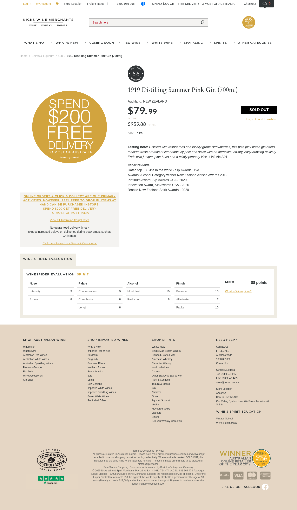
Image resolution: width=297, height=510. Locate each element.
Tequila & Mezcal (161, 383)
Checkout (250, 3)
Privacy (160, 450)
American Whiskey (162, 359)
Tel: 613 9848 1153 (226, 374)
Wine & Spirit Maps (226, 422)
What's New (29, 350)
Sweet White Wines (98, 396)
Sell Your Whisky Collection (167, 421)
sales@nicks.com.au (227, 382)
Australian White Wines (36, 359)
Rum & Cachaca (161, 379)
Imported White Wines (99, 388)
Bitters (155, 417)
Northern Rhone (96, 367)
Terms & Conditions (144, 450)
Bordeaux (92, 355)
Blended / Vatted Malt (163, 355)
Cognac (156, 371)
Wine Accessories (33, 375)
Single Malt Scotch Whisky (166, 350)
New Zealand (94, 383)
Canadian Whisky (161, 363)
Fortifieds (28, 371)
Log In (27, 3)
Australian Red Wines (35, 355)
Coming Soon (101, 43)
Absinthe (156, 392)
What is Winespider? (238, 291)
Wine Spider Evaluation (48, 259)
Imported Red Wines (98, 350)
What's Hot (35, 43)
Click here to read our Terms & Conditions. (69, 243)
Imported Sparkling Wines (101, 392)
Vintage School (224, 418)
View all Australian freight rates (69, 220)
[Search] (143, 22)
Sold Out (259, 110)
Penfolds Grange (32, 367)
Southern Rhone (96, 363)
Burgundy (92, 359)
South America (95, 371)
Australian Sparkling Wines (38, 363)
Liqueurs (156, 412)
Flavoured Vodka (161, 408)
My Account (44, 3)
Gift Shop (28, 379)
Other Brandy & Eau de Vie (167, 375)
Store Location (73, 3)
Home (23, 56)
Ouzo (155, 396)
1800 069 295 (126, 3)
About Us (221, 393)
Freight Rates (96, 3)
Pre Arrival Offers (96, 400)
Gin (154, 388)
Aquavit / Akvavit (161, 400)
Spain (90, 379)
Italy (89, 375)
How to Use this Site (227, 397)
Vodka (155, 404)
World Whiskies (160, 367)
